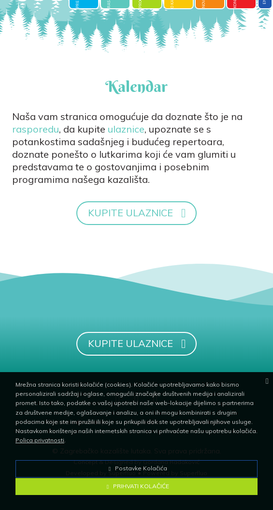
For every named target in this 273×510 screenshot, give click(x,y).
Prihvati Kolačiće (136, 486)
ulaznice (126, 129)
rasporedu (35, 129)
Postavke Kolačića (136, 468)
